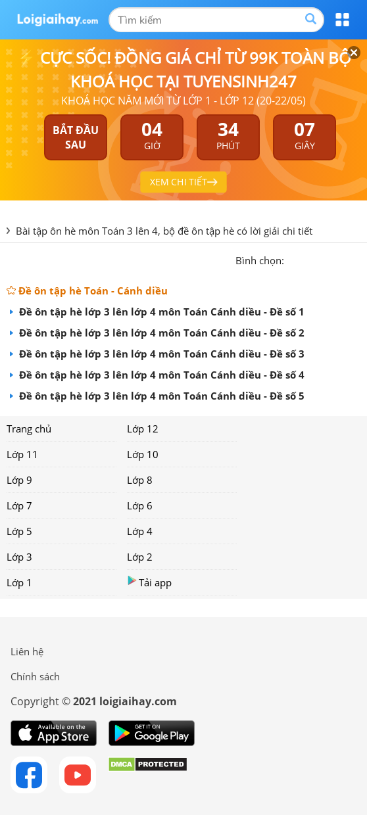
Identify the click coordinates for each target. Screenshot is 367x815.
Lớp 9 (19, 479)
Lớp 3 (19, 556)
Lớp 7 (19, 505)
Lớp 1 (19, 582)
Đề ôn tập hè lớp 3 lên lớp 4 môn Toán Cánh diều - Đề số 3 (160, 353)
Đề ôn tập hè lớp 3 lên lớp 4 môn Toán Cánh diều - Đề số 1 (160, 311)
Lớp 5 (19, 531)
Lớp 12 (143, 428)
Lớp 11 (22, 454)
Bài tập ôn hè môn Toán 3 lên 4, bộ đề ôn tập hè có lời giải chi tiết (164, 230)
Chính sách (35, 676)
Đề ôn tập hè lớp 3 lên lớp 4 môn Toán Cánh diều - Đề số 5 (160, 395)
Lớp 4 (140, 531)
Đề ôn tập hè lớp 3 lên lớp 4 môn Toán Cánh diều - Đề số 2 (160, 332)
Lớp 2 (140, 556)
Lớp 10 (143, 454)
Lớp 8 (140, 479)
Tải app (149, 582)
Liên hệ (27, 651)
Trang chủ (29, 428)
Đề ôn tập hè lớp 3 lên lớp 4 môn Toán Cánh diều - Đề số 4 (160, 374)
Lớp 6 (140, 505)
